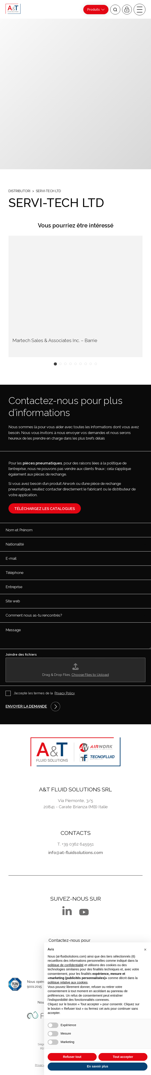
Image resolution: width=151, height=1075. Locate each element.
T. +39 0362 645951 (75, 844)
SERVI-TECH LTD (48, 191)
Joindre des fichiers (21, 654)
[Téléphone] (75, 573)
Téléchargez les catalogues (44, 508)
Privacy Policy (65, 693)
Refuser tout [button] (72, 1057)
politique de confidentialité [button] (66, 965)
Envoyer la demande (26, 706)
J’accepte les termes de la (44, 693)
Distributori (19, 191)
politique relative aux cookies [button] (68, 982)
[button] (55, 363)
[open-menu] (139, 9)
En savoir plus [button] (97, 1066)
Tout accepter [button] (123, 1057)
